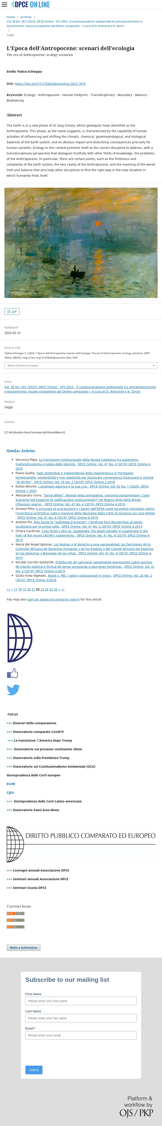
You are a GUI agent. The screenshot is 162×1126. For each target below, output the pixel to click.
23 (42, 589)
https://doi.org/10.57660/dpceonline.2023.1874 (50, 84)
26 (55, 589)
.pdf (13, 312)
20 (29, 589)
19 (24, 589)
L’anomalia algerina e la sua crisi (63, 486)
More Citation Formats (23, 365)
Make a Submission (23, 948)
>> (63, 589)
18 (20, 589)
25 (51, 589)
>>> (9, 723)
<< (8, 589)
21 (33, 589)
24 (47, 589)
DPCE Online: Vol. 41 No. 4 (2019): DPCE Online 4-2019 (85, 504)
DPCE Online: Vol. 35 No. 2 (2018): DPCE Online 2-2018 (74, 482)
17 (15, 589)
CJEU (10, 792)
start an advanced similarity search (53, 599)
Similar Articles (21, 450)
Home (11, 17)
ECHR (11, 784)
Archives (26, 17)
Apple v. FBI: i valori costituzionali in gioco (79, 575)
